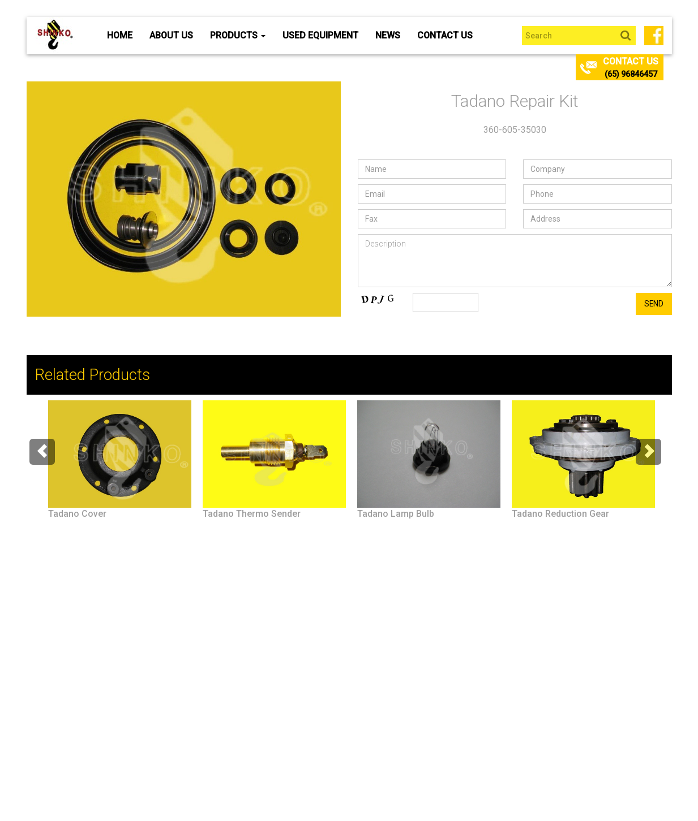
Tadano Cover (77, 513)
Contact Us (445, 35)
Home (119, 35)
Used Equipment (320, 35)
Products (238, 35)
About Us (171, 35)
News (387, 35)
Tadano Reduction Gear (560, 513)
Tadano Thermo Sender (252, 513)
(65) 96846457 (631, 74)
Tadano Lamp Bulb (395, 513)
